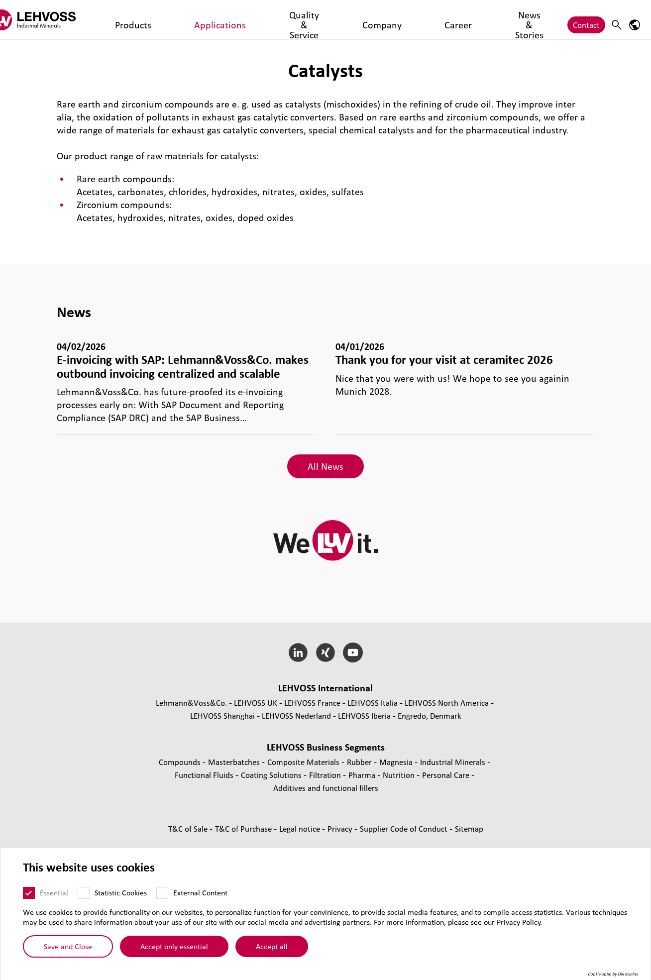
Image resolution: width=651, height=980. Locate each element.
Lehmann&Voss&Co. (191, 702)
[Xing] (325, 652)
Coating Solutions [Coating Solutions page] (272, 774)
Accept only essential (174, 946)
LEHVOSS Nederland (296, 715)
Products (132, 19)
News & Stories (386, 19)
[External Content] (162, 893)
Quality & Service (242, 19)
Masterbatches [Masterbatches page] (235, 761)
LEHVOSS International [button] (325, 687)
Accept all (272, 946)
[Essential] (29, 893)
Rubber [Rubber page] (360, 761)
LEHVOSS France (312, 702)
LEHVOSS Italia (372, 702)
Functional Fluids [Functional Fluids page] (205, 774)
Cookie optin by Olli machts (613, 974)
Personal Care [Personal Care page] (446, 774)
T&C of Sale (189, 828)
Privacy (340, 828)
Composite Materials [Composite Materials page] (304, 761)
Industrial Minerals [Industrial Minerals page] (453, 761)
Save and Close (68, 946)
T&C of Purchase (244, 828)
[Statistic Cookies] (84, 893)
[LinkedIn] (298, 652)
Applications (180, 19)
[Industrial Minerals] (52, 19)
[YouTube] (352, 652)
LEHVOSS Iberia (364, 715)
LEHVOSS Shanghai (222, 715)
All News (325, 466)
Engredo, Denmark (429, 715)
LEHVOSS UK (255, 702)
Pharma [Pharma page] (362, 774)
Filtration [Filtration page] (326, 774)
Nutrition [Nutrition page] (400, 774)
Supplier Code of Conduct (404, 828)
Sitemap (469, 828)
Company (299, 19)
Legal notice (300, 828)
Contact (586, 19)
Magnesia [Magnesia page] (397, 761)
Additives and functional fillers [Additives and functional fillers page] (325, 787)
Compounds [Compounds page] (181, 761)
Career (338, 19)
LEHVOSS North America (447, 702)
